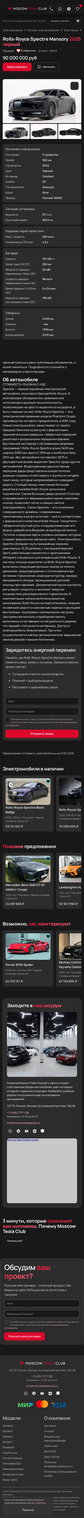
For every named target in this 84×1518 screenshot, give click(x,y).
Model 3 (8, 1431)
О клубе (49, 1431)
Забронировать (17, 67)
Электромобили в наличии (33, 768)
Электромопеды (13, 1469)
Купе (45, 192)
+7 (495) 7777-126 (18, 1112)
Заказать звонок (60, 20)
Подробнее (40, 1502)
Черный (47, 171)
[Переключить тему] (78, 20)
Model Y (8, 1442)
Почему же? (15, 1241)
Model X (8, 1436)
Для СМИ (50, 1451)
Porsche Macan (12, 1458)
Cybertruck (10, 1453)
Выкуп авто (10, 1480)
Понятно (28, 1510)
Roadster (8, 1447)
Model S (8, 1426)
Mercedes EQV (12, 1463)
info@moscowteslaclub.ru (23, 1123)
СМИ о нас (51, 1446)
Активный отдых (13, 1474)
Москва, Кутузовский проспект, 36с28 (24, 20)
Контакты (50, 1426)
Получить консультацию (24, 1336)
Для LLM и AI (51, 1457)
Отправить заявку (42, 734)
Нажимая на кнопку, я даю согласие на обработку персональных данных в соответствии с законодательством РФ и (41, 722)
